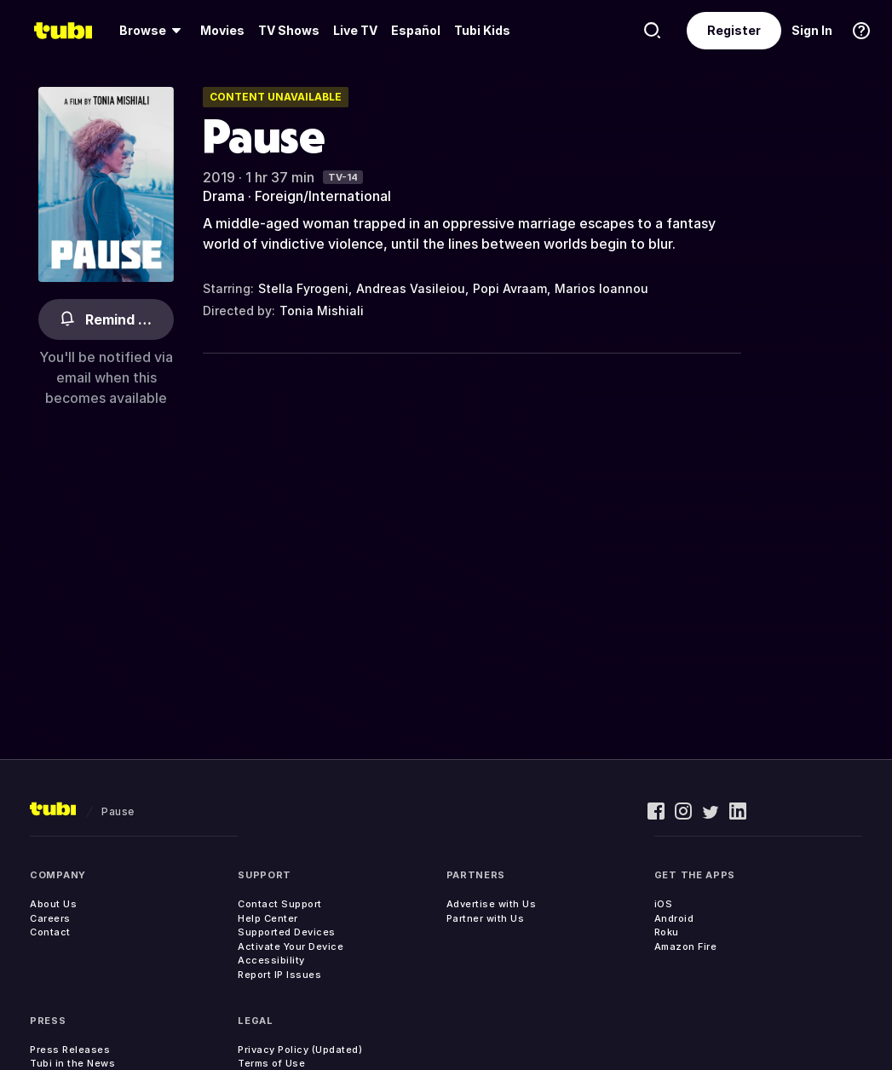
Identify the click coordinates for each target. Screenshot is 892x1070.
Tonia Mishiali (321, 310)
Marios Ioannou (601, 288)
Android (674, 918)
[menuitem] (153, 30)
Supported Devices (287, 932)
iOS (663, 904)
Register (734, 30)
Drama (224, 195)
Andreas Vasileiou (410, 288)
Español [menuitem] (415, 30)
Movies (222, 30)
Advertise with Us (491, 904)
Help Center (268, 918)
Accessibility (271, 960)
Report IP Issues (279, 975)
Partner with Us (485, 918)
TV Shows (288, 30)
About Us (53, 904)
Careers (50, 918)
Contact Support (280, 904)
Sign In (811, 30)
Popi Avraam (510, 288)
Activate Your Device (290, 946)
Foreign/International (323, 195)
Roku (666, 932)
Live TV (355, 30)
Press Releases (70, 1050)
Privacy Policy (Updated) (300, 1050)
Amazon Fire (685, 946)
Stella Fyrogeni (303, 288)
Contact (50, 932)
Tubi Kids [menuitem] (482, 30)
